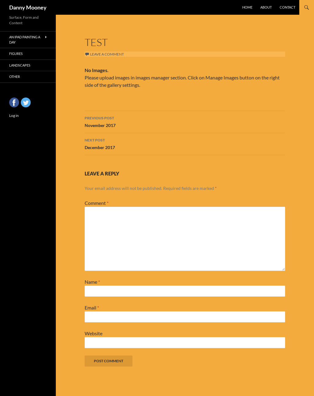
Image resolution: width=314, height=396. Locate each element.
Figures (16, 54)
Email (92, 307)
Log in (14, 115)
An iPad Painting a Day (24, 39)
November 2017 (185, 121)
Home (247, 7)
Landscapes (19, 65)
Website (93, 333)
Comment (97, 203)
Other (14, 77)
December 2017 (185, 143)
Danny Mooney (28, 7)
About (266, 7)
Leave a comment (107, 54)
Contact (287, 7)
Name (92, 282)
